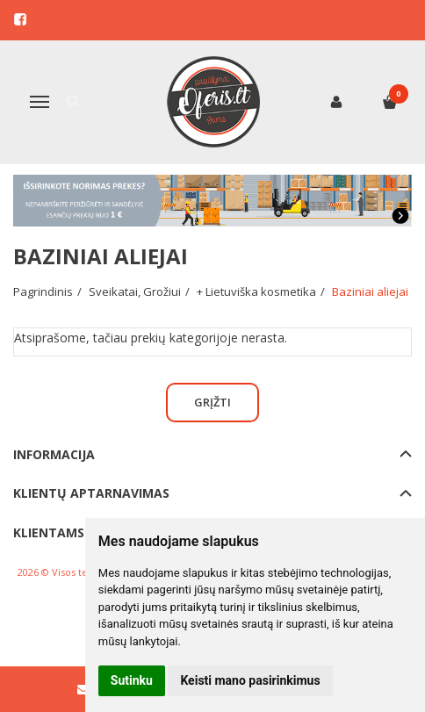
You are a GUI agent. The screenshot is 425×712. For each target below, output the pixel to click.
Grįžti (212, 402)
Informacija (54, 454)
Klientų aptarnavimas (91, 493)
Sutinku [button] (132, 680)
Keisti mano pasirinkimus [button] (250, 680)
